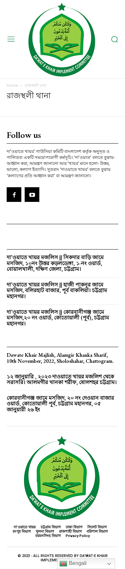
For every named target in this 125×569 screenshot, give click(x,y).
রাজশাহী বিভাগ (70, 531)
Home (12, 85)
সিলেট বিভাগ (97, 527)
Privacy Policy (78, 536)
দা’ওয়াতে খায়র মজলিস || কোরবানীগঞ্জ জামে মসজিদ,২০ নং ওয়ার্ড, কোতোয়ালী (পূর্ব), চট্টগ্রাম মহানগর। (58, 317)
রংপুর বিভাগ (22, 531)
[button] (114, 39)
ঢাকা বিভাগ (74, 527)
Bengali (73, 564)
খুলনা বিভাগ (45, 531)
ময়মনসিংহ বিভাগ (48, 536)
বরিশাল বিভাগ (97, 531)
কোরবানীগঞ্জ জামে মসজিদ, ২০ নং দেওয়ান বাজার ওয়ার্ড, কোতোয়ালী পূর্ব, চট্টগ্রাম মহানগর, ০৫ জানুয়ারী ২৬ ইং (60, 403)
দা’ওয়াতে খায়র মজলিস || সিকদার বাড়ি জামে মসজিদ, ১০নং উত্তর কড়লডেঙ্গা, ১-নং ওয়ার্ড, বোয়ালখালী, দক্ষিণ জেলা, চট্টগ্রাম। (55, 263)
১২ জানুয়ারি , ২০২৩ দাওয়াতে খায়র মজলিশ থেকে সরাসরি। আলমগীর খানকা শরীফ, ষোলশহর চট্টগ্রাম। (62, 379)
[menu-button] (11, 39)
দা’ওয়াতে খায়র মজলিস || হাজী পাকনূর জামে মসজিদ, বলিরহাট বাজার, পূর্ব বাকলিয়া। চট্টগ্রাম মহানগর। (57, 290)
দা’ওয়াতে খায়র (25, 527)
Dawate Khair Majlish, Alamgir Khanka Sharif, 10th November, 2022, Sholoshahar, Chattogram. (60, 357)
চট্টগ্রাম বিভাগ (51, 527)
